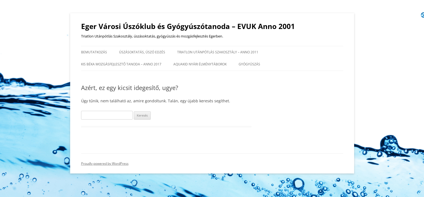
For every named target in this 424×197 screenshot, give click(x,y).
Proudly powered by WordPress (105, 163)
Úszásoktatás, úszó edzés (142, 52)
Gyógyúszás (249, 64)
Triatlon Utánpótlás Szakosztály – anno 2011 (217, 52)
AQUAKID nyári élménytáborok (200, 64)
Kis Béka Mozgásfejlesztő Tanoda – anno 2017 (121, 64)
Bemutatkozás (94, 52)
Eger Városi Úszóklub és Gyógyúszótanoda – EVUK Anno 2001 (188, 26)
